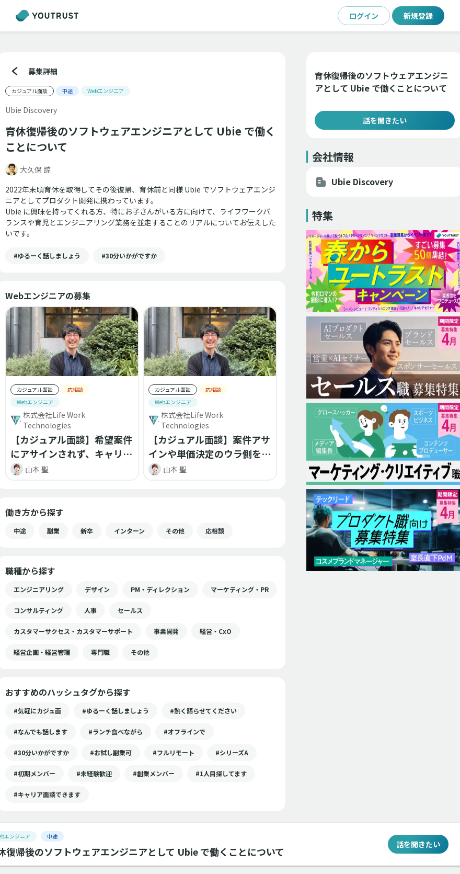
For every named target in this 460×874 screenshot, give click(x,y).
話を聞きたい (384, 120)
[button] (47, 255)
